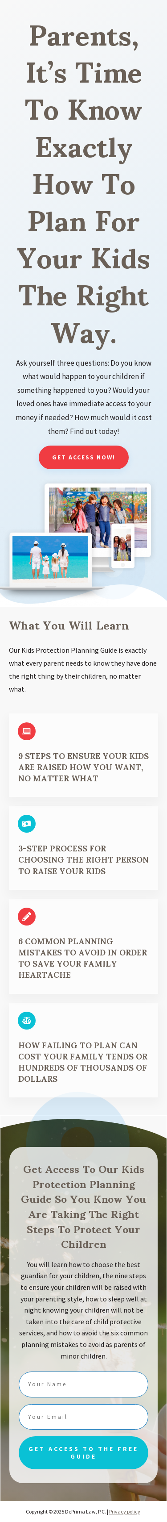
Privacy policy (124, 1511)
